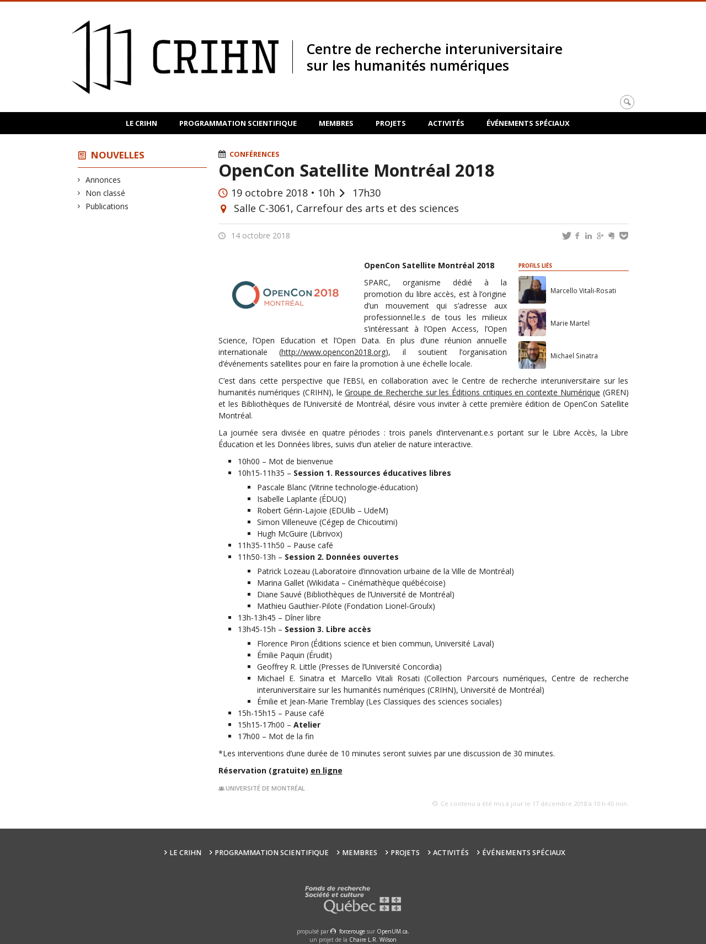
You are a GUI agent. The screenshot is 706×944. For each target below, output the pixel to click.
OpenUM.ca (392, 931)
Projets (391, 123)
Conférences (254, 154)
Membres (336, 123)
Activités (446, 123)
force (352, 931)
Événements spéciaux (528, 123)
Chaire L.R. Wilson (373, 939)
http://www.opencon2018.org (333, 352)
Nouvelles (118, 155)
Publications (107, 206)
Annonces (103, 179)
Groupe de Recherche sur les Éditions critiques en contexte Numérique (472, 392)
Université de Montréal (265, 788)
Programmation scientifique (238, 123)
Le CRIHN (141, 123)
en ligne (327, 770)
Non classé (105, 193)
